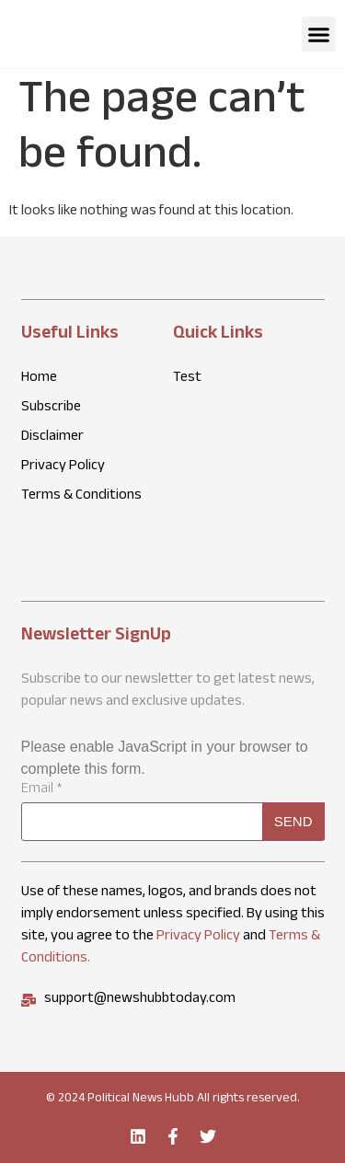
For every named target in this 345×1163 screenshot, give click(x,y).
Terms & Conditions (81, 497)
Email (42, 790)
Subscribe (51, 408)
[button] (319, 34)
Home (39, 379)
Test (187, 379)
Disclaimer (52, 438)
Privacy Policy (198, 937)
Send (293, 821)
